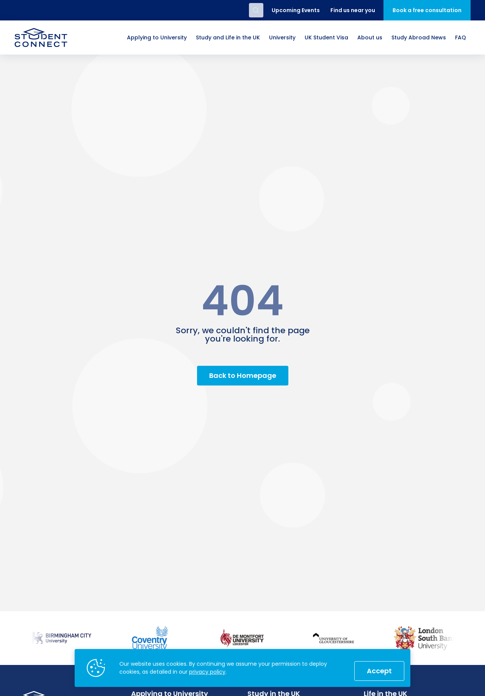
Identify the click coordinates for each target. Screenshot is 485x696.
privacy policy (207, 672)
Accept (379, 671)
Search (256, 10)
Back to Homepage (242, 375)
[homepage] (40, 37)
